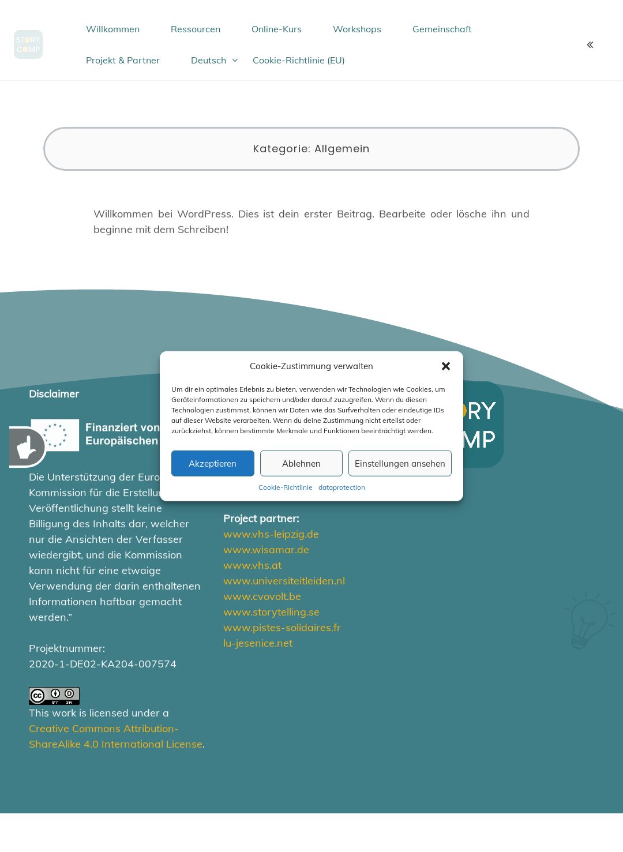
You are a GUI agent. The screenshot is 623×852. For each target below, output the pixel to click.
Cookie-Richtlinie (285, 487)
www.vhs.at (252, 565)
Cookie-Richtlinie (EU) (299, 60)
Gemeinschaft (442, 29)
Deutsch (208, 60)
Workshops (357, 29)
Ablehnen (301, 462)
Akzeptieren (213, 462)
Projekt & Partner (123, 60)
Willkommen (113, 29)
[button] (446, 366)
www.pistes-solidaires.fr (282, 627)
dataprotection (341, 487)
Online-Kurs (277, 29)
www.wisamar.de (266, 549)
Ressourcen (195, 29)
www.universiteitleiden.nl (284, 580)
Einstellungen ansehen (400, 462)
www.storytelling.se (271, 611)
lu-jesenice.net (257, 643)
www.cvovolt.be (262, 596)
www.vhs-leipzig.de (271, 534)
